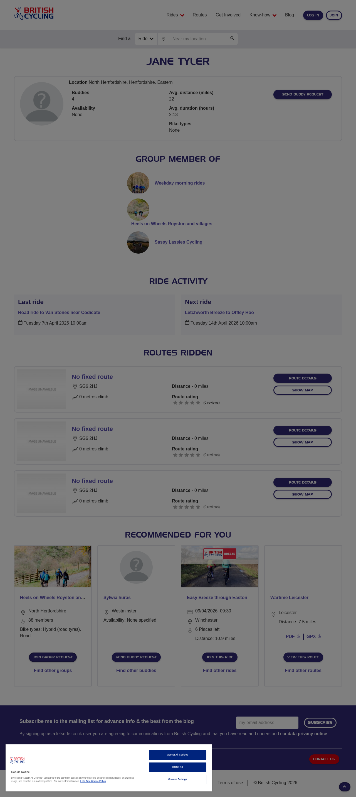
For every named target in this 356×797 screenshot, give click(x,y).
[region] (109, 767)
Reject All (177, 767)
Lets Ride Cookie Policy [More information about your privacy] (93, 781)
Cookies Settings (177, 779)
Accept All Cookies (177, 755)
